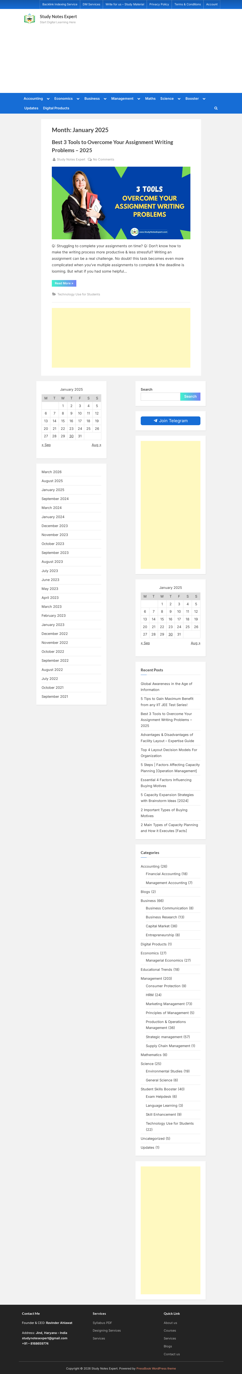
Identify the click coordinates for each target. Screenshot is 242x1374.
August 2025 (52, 481)
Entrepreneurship (160, 935)
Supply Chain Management (168, 1046)
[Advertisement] (121, 57)
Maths (150, 98)
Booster (192, 98)
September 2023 (55, 552)
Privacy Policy (159, 4)
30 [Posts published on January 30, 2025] (71, 436)
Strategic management (164, 1037)
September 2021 (55, 696)
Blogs (145, 892)
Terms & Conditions (187, 4)
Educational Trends (156, 969)
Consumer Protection (163, 986)
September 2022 (55, 660)
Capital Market (158, 926)
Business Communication (167, 908)
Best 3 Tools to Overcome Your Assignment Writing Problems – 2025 (166, 720)
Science (167, 98)
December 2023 (55, 526)
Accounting (33, 98)
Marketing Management (165, 1004)
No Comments (103, 159)
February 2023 (54, 615)
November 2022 (55, 642)
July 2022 (50, 678)
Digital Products (56, 108)
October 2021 (53, 687)
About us (170, 1323)
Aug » (96, 445)
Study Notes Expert (58, 16)
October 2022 (53, 651)
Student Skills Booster (159, 1089)
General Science (159, 1080)
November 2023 (55, 535)
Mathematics (151, 1055)
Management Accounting (166, 883)
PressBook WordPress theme (156, 1368)
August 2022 (52, 669)
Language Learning (161, 1105)
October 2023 (53, 544)
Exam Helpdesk (158, 1096)
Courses (170, 1330)
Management (122, 98)
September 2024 (55, 499)
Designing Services (107, 1330)
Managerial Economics (164, 960)
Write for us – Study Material (125, 4)
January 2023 (53, 625)
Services (99, 1338)
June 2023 (50, 580)
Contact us (172, 1354)
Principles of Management (167, 1013)
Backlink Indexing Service (59, 4)
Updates (31, 108)
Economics (63, 98)
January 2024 (53, 517)
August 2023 (52, 561)
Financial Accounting (163, 874)
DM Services (91, 4)
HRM (150, 995)
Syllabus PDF (102, 1323)
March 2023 (52, 606)
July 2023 (50, 571)
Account (211, 4)
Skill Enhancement (161, 1114)
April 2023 (50, 597)
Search (146, 389)
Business (92, 98)
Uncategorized (153, 1138)
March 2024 (52, 508)
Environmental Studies (164, 1071)
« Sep (46, 445)
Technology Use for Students (78, 294)
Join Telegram (171, 420)
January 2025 (53, 490)
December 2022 (55, 633)
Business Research (161, 917)
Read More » (65, 284)
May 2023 (50, 589)
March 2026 (52, 472)
